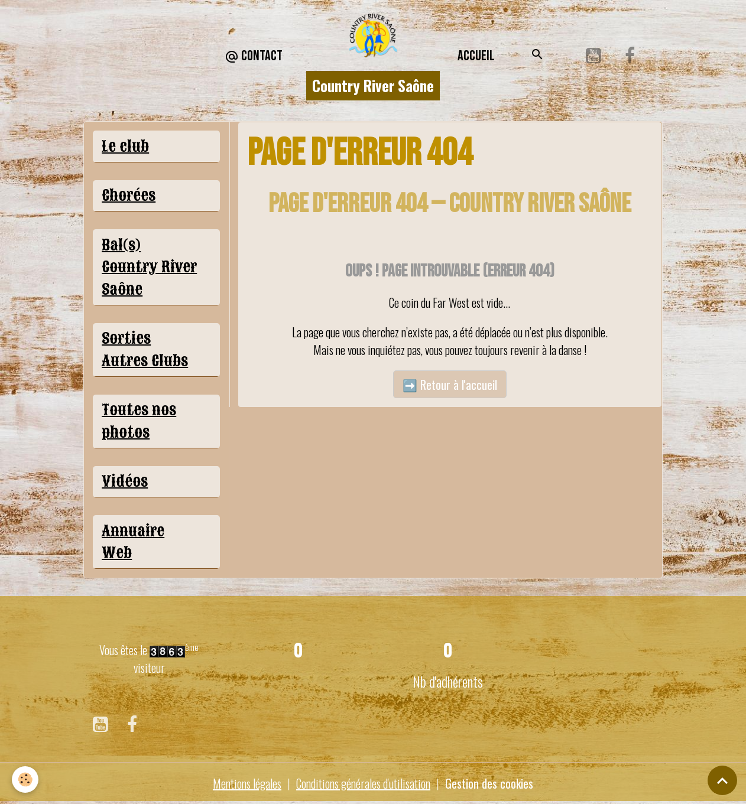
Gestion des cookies (489, 783)
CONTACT (254, 56)
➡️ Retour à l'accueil (450, 384)
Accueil (476, 55)
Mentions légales (247, 783)
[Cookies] (25, 779)
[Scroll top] (722, 780)
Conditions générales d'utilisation (363, 783)
